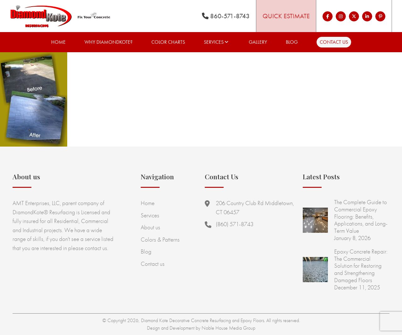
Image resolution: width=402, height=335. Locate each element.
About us (150, 227)
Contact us (334, 42)
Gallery (258, 42)
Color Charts (168, 42)
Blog (292, 42)
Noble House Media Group (228, 328)
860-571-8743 (226, 16)
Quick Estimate (286, 16)
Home (58, 42)
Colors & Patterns (160, 239)
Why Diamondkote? (108, 42)
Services (214, 42)
